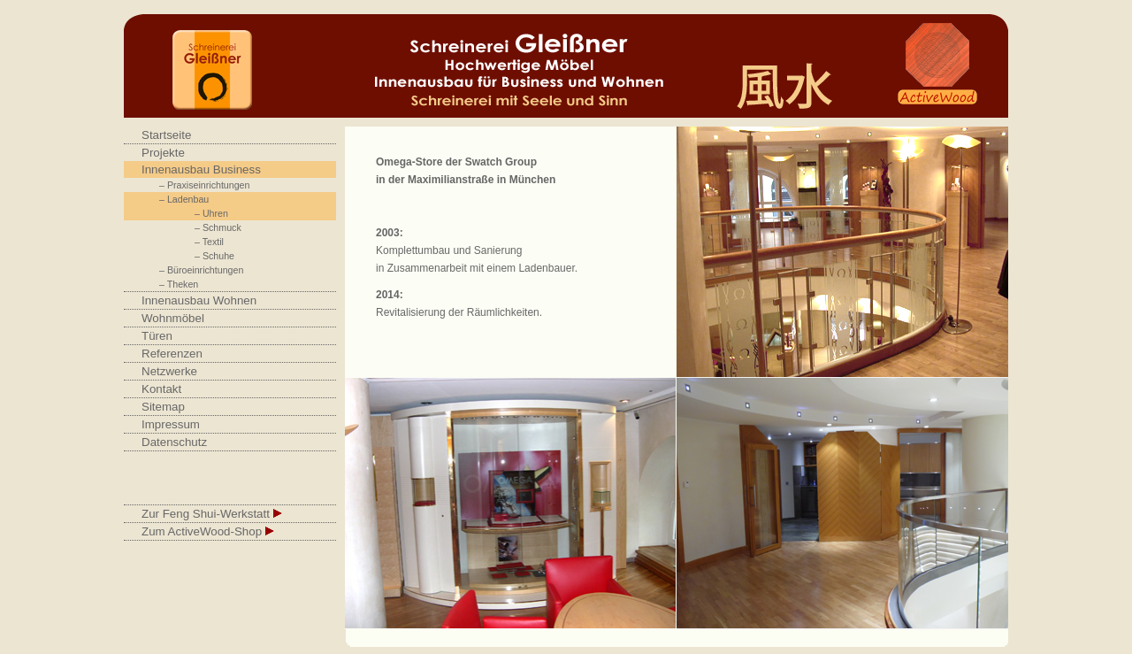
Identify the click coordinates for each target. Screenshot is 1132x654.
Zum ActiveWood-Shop (208, 531)
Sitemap (163, 406)
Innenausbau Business (201, 169)
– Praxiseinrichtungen (204, 185)
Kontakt (161, 389)
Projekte (163, 152)
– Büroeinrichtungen (201, 270)
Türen (157, 335)
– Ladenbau (184, 199)
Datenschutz (174, 442)
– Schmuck (218, 227)
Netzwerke (169, 371)
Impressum (171, 424)
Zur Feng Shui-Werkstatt (212, 513)
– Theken (178, 284)
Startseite (166, 135)
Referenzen (172, 353)
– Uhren (211, 213)
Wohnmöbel (173, 318)
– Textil (209, 241)
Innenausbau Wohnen (199, 300)
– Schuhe (214, 255)
